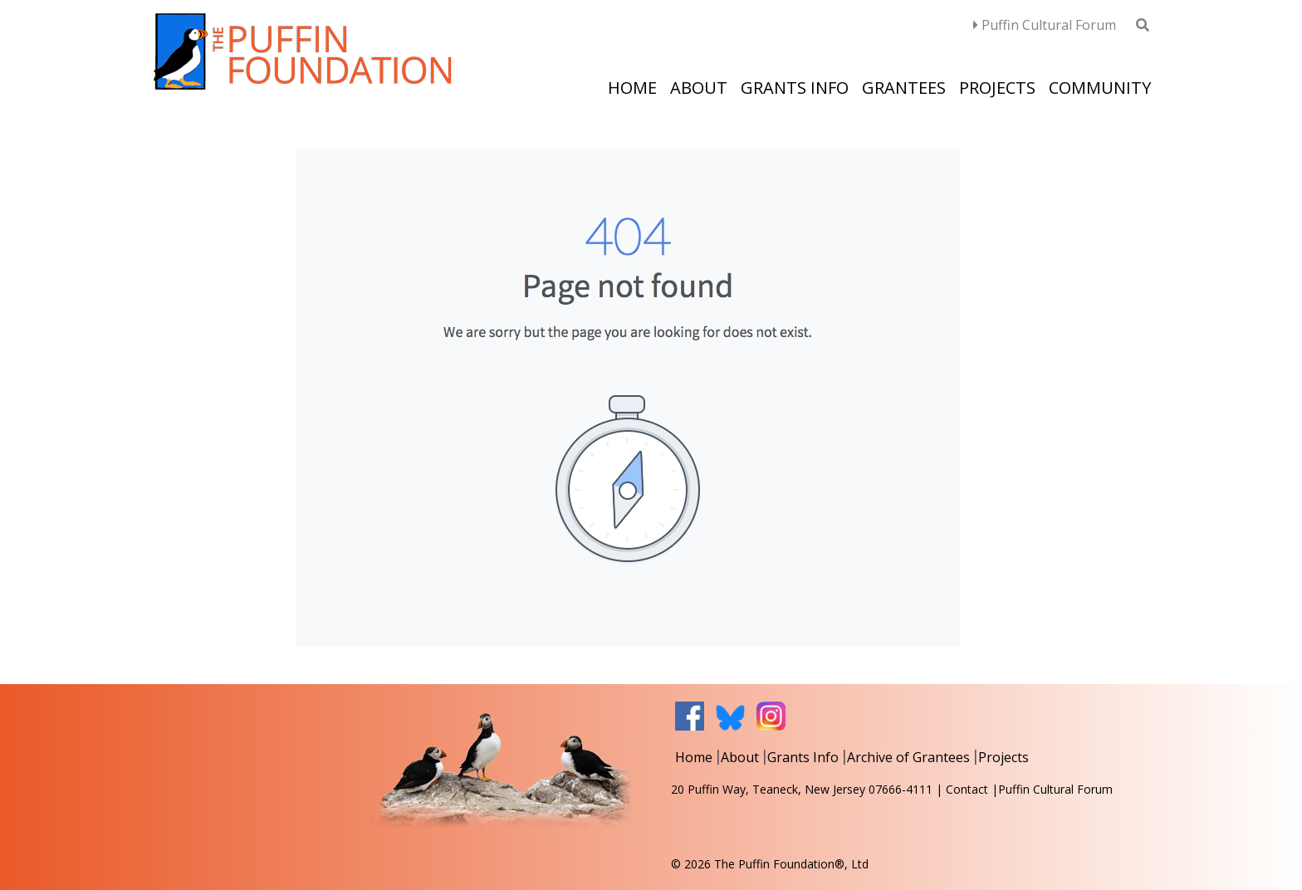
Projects (997, 87)
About (698, 87)
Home (632, 87)
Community (1100, 87)
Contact (967, 789)
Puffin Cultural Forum (1044, 25)
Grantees (904, 87)
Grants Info (795, 87)
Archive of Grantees (908, 757)
